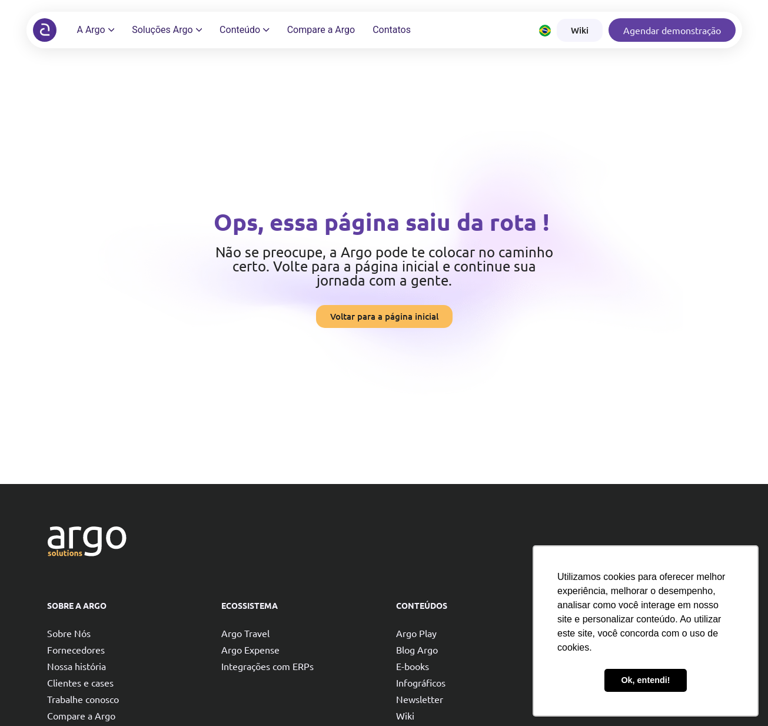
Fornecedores (76, 649)
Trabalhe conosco (83, 699)
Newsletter (419, 699)
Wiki (405, 715)
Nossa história (76, 666)
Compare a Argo (81, 715)
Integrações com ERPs (267, 666)
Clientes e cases (80, 682)
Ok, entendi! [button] (645, 680)
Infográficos (420, 682)
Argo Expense (250, 649)
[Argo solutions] (44, 30)
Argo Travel (245, 633)
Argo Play (416, 633)
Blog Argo (417, 649)
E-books (412, 666)
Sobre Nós (69, 633)
